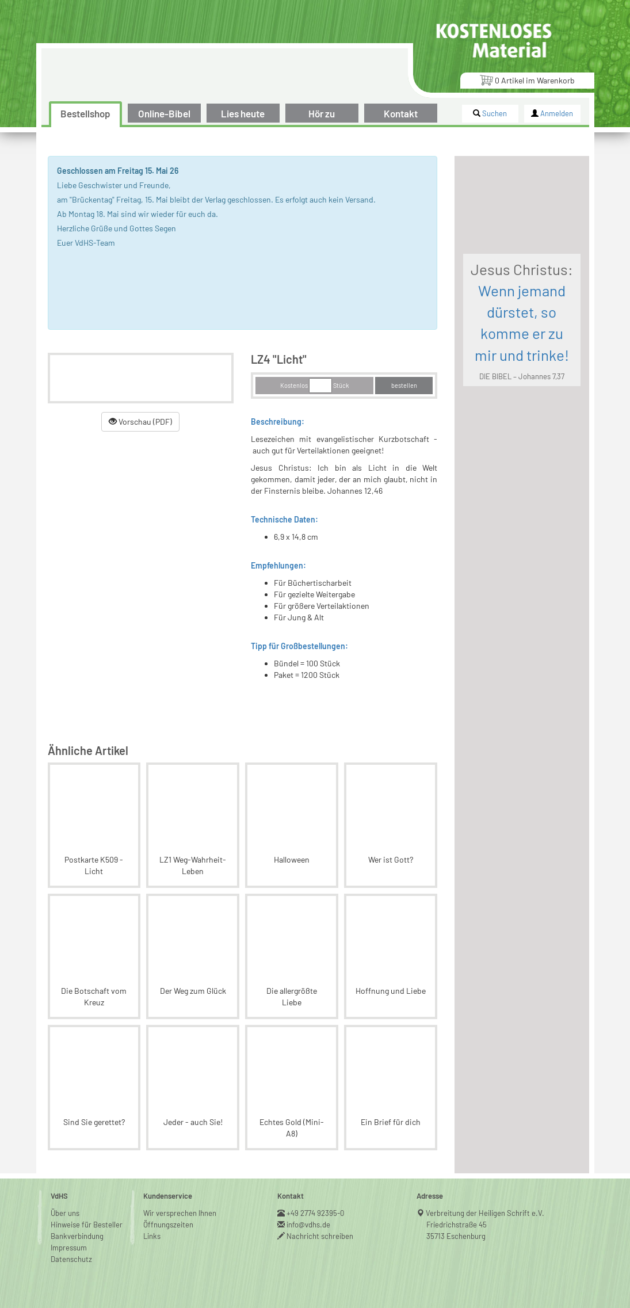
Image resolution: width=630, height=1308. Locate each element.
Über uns (65, 1213)
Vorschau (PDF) (140, 421)
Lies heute (243, 113)
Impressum (69, 1247)
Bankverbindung (77, 1236)
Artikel (527, 80)
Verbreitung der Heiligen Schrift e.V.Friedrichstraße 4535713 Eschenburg (485, 1224)
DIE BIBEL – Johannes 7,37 (521, 376)
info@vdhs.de (308, 1224)
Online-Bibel (164, 113)
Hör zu (321, 113)
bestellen (404, 385)
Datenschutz (71, 1259)
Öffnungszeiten (168, 1224)
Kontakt (401, 113)
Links (152, 1236)
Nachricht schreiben (320, 1236)
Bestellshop (85, 113)
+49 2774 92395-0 (315, 1213)
